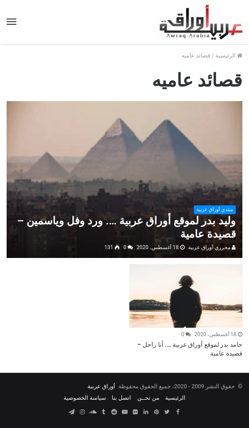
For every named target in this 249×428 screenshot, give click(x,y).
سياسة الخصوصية (85, 397)
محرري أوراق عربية (212, 247)
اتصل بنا (121, 397)
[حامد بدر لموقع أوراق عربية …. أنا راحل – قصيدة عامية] (185, 296)
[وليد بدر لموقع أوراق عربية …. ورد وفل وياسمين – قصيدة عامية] (124, 179)
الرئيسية (228, 55)
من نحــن (148, 397)
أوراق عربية (101, 386)
